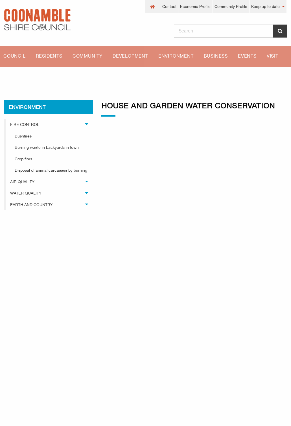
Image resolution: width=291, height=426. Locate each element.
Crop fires (23, 159)
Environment (176, 56)
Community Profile (231, 6)
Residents (49, 56)
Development (130, 56)
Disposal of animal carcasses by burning (51, 170)
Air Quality (22, 182)
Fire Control (24, 124)
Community (87, 56)
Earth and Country (31, 204)
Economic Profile (195, 6)
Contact (169, 6)
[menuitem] (152, 6)
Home (10, 77)
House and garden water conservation (107, 77)
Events (247, 56)
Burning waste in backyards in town (47, 147)
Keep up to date (265, 6)
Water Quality (25, 193)
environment (43, 77)
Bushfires (23, 136)
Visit (272, 56)
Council (14, 56)
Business (216, 56)
